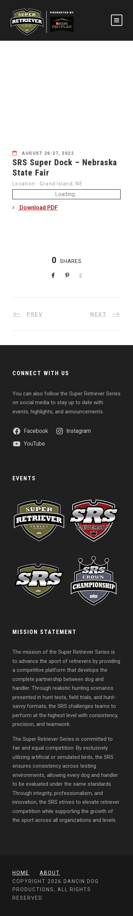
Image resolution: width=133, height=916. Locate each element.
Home (20, 873)
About (50, 873)
